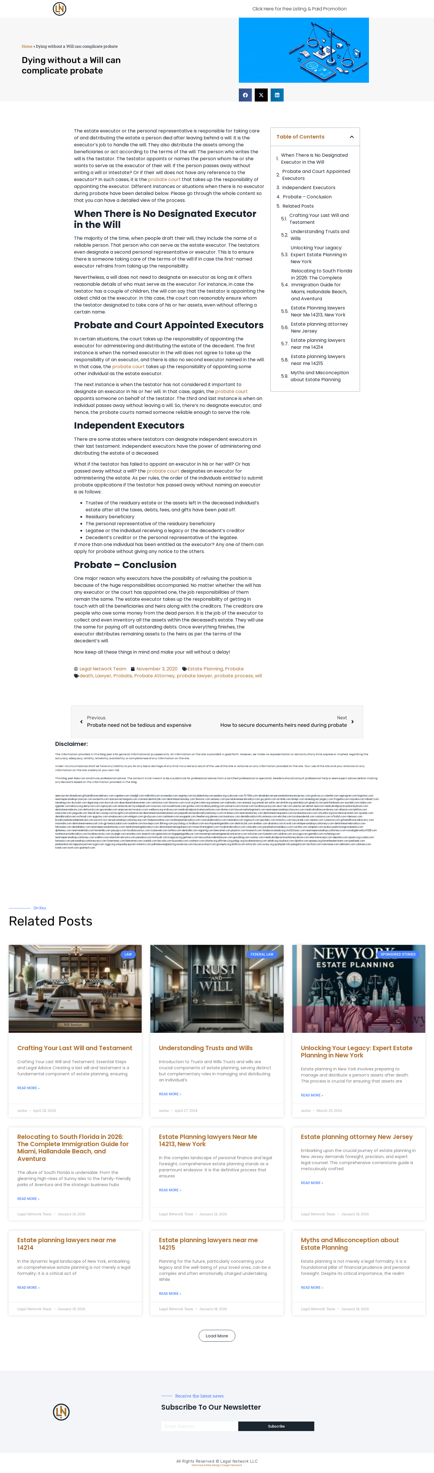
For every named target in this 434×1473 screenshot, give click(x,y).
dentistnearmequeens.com (278, 813)
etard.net (115, 837)
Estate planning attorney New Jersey (319, 327)
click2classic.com (295, 830)
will (258, 675)
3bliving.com (166, 823)
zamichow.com (159, 802)
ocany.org (268, 844)
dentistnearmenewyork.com (87, 823)
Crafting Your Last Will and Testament (319, 219)
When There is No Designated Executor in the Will (314, 158)
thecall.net (93, 813)
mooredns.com (63, 823)
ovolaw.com (257, 837)
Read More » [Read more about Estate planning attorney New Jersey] (312, 1183)
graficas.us (317, 795)
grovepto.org (224, 844)
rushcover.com (235, 795)
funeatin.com (270, 834)
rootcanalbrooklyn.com (214, 820)
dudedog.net (312, 799)
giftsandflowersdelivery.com (98, 795)
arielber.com (260, 823)
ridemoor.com (354, 816)
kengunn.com (130, 799)
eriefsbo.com (133, 834)
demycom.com (91, 806)
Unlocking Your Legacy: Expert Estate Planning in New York (319, 254)
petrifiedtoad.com (334, 802)
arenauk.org (249, 802)
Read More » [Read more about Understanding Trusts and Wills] (170, 1094)
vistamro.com (143, 844)
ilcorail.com (290, 823)
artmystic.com (254, 844)
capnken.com (121, 795)
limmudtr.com (160, 837)
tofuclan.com (255, 834)
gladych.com (316, 802)
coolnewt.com (197, 840)
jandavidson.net (63, 844)
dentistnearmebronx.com (69, 809)
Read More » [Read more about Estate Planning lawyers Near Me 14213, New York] (170, 1190)
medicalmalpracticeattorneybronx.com (346, 806)
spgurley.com (100, 816)
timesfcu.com (283, 820)
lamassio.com (63, 840)
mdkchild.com (152, 795)
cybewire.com (332, 820)
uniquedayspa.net (126, 844)
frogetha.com (341, 799)
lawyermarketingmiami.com (249, 809)
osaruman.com (63, 813)
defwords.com (91, 809)
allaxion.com (346, 809)
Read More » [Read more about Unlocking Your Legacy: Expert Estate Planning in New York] (312, 1095)
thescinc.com (202, 799)
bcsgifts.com (121, 813)
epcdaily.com (268, 820)
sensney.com (218, 799)
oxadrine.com (135, 823)
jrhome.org (211, 840)
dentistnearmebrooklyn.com (350, 823)
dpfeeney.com (63, 830)
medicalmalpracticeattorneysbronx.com (286, 837)
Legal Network (232, 1465)
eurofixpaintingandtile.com (219, 823)
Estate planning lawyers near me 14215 (318, 360)
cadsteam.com (170, 816)
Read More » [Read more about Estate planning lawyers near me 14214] (28, 1288)
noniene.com (217, 802)
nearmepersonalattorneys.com (108, 827)
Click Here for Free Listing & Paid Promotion (299, 8)
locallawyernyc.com (138, 830)
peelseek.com (357, 840)
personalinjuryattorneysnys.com (89, 840)
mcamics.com (140, 809)
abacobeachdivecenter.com (135, 802)
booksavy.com (232, 816)
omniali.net (262, 802)
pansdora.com (144, 837)
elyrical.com (112, 802)
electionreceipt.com (321, 837)
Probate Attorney (154, 675)
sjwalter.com (366, 813)
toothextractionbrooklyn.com (71, 834)
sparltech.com (87, 847)
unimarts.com (232, 806)
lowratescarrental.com (345, 813)
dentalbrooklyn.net (65, 816)
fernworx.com (176, 802)
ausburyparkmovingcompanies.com (343, 827)
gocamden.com (108, 809)
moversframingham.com (205, 827)
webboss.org (156, 809)
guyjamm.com (268, 799)
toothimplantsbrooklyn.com (185, 820)
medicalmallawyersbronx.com (322, 809)
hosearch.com (254, 830)
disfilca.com (238, 844)
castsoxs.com (322, 816)
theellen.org (202, 816)
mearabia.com (235, 820)
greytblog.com (241, 837)
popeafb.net (185, 813)
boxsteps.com (151, 823)
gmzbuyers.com (153, 816)
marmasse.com (330, 844)
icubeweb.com (159, 830)
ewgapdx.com (188, 816)
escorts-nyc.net (103, 820)
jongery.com (326, 799)
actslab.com (284, 799)
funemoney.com (116, 840)
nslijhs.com (366, 802)
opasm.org (354, 837)
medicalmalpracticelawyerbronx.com (199, 809)
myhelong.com (332, 834)
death (86, 675)
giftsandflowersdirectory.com (357, 820)
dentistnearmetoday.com (181, 799)
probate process (233, 675)
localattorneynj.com (256, 840)
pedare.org (220, 795)
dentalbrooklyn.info (251, 816)
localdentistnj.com (203, 795)
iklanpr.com (297, 799)
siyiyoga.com (300, 834)
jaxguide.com (79, 813)
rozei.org (190, 802)
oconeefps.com (169, 795)
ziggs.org (110, 844)
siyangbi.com (118, 834)
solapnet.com (315, 827)
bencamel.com (222, 830)
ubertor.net (299, 806)
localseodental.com (304, 816)
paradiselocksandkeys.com (278, 827)
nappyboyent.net (82, 844)
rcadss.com (367, 837)
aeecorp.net (62, 795)
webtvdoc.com (233, 802)
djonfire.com (302, 840)
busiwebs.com (180, 840)
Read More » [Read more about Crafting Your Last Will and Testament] (28, 1088)
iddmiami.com (347, 844)
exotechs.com (101, 799)
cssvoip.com (107, 813)
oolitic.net (274, 802)
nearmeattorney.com (251, 813)
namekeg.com (63, 802)
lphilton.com (360, 809)
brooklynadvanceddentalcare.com (74, 820)
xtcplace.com (286, 840)
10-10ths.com (251, 795)
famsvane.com (63, 827)
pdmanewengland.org (164, 844)
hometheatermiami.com (335, 840)
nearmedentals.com (83, 830)
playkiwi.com (238, 830)
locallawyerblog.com (212, 806)
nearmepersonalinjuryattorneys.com (326, 830)
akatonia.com (275, 823)
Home (27, 46)
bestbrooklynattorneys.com (208, 813)
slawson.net (115, 799)
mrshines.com (231, 813)
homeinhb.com (102, 830)
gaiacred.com (164, 834)
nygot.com (98, 844)
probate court (164, 179)
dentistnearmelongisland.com (175, 827)
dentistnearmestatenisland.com (160, 813)
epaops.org (315, 840)
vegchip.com (185, 795)
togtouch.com (252, 820)
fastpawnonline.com (158, 820)
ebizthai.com (285, 816)
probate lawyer (194, 675)
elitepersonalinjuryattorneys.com (315, 823)
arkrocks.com (127, 837)
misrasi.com (247, 806)
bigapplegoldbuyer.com (185, 834)
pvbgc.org (238, 840)
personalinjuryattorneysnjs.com (129, 820)
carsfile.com (300, 827)
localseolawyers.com (305, 813)
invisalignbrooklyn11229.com (362, 830)
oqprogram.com (348, 795)
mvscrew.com (159, 806)
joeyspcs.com (119, 830)
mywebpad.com (141, 806)
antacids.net (125, 806)
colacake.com (254, 827)
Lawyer (103, 675)
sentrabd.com (300, 802)
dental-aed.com (315, 806)
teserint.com (149, 834)
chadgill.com (137, 795)
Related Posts (298, 206)
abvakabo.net (266, 795)
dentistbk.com (189, 830)
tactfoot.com (313, 844)
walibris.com (102, 837)
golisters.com (190, 837)
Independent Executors (308, 187)
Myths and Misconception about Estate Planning (320, 376)
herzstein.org (202, 802)
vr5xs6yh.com (338, 816)
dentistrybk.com (244, 823)
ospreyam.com (109, 806)
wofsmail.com (84, 816)
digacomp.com (95, 802)
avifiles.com (174, 830)
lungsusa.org (175, 837)
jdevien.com (216, 816)
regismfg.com (205, 830)
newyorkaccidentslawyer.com (215, 837)
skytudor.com (79, 802)
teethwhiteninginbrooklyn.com (142, 827)
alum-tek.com (284, 806)
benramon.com (134, 840)
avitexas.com (269, 816)
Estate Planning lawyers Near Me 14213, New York (318, 311)
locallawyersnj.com (265, 806)
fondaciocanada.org (274, 830)
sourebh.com (352, 802)
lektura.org (77, 806)
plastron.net (136, 813)
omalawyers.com (118, 816)
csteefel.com (331, 795)
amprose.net (125, 809)
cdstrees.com (363, 844)
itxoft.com (73, 847)
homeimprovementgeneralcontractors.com (223, 834)
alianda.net (75, 795)
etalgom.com (135, 816)
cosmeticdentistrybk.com (152, 799)
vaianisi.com (316, 820)
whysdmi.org (325, 813)
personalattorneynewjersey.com (292, 795)
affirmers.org (225, 840)
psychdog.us (181, 823)
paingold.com (298, 844)
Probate (234, 668)
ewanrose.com (184, 844)
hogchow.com (365, 795)
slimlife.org (286, 802)
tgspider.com (62, 806)
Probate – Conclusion (307, 196)
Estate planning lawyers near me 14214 (318, 344)
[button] (245, 95)
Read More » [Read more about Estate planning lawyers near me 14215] (170, 1294)
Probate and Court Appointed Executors (316, 175)
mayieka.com (357, 799)
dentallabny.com (81, 827)
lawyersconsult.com (204, 844)
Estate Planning (205, 668)
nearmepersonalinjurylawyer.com (74, 799)
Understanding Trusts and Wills (320, 235)
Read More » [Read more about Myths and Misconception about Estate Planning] (312, 1288)
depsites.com (340, 837)
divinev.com (227, 809)
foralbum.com (196, 823)
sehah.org (272, 840)
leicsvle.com (164, 840)
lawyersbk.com (300, 820)
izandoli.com (150, 840)
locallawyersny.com (99, 834)
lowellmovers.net (176, 806)
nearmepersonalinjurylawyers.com (285, 809)
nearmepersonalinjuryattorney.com (74, 837)
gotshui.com (193, 806)
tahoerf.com (372, 799)
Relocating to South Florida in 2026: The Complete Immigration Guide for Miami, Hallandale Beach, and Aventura (321, 285)
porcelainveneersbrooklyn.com (243, 799)
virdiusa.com (171, 809)
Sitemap (197, 1465)
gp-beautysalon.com (115, 823)
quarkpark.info (282, 844)
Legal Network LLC (239, 1461)
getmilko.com (315, 834)
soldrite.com (285, 834)
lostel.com (61, 847)
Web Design (213, 1465)
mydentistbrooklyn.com (232, 827)
